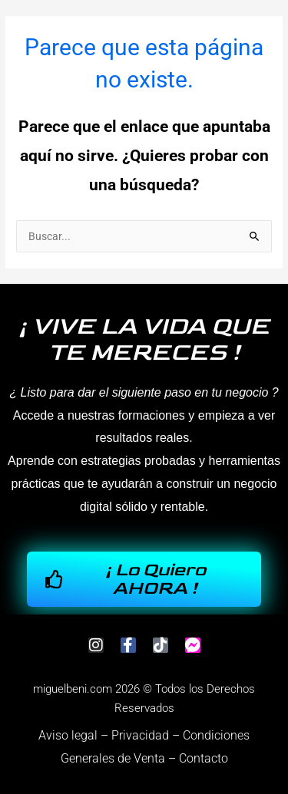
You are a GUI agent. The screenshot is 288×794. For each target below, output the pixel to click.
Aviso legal (68, 735)
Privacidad (140, 735)
